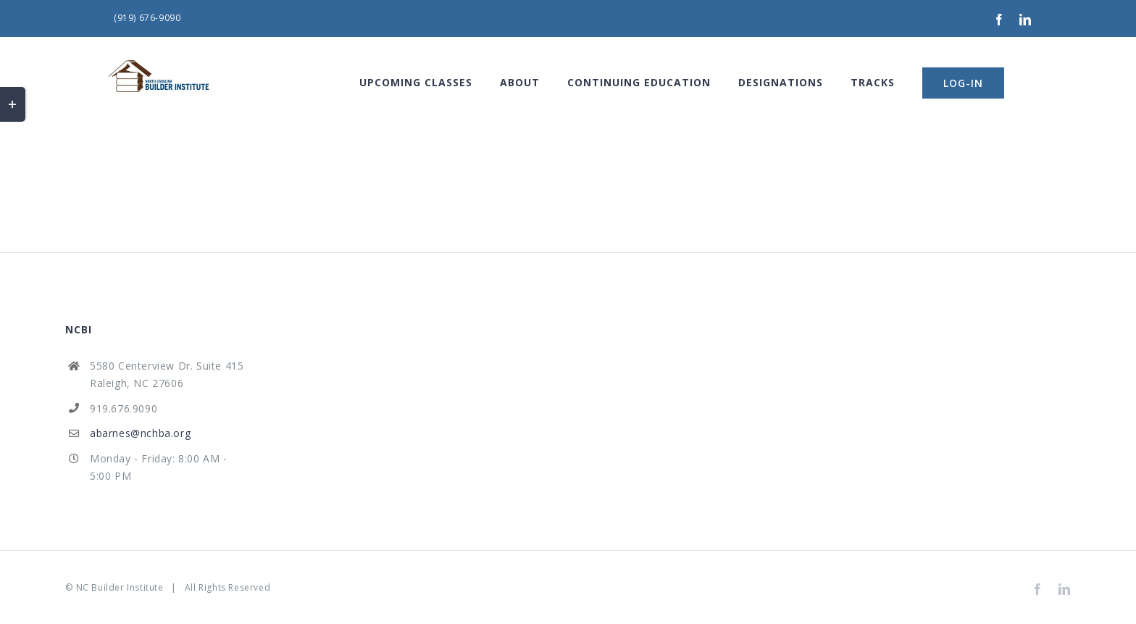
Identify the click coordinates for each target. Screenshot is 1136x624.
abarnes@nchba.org (140, 433)
